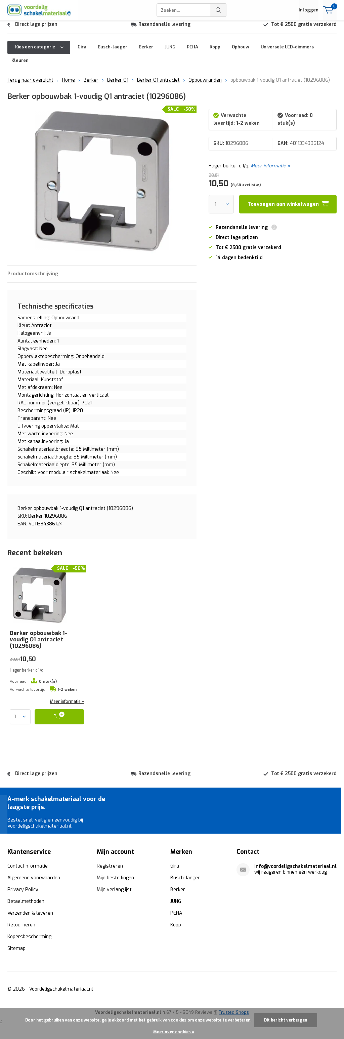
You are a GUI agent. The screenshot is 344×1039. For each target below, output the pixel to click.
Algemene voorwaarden (33, 883)
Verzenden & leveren (30, 918)
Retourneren (21, 930)
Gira (82, 52)
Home (68, 85)
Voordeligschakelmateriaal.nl (61, 994)
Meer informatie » (270, 171)
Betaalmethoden (25, 906)
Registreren (110, 871)
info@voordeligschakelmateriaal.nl (295, 871)
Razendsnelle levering (164, 29)
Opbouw (240, 52)
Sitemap (16, 953)
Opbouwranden (205, 85)
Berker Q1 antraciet (158, 85)
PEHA (192, 52)
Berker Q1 (117, 85)
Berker (146, 52)
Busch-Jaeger (112, 52)
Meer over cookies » (173, 1032)
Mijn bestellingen (115, 883)
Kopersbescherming (29, 941)
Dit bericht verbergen (285, 1020)
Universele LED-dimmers (287, 52)
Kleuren (20, 65)
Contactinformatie (27, 871)
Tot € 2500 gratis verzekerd (304, 29)
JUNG (170, 52)
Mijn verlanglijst (114, 894)
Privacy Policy (22, 894)
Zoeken (218, 10)
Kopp (215, 52)
